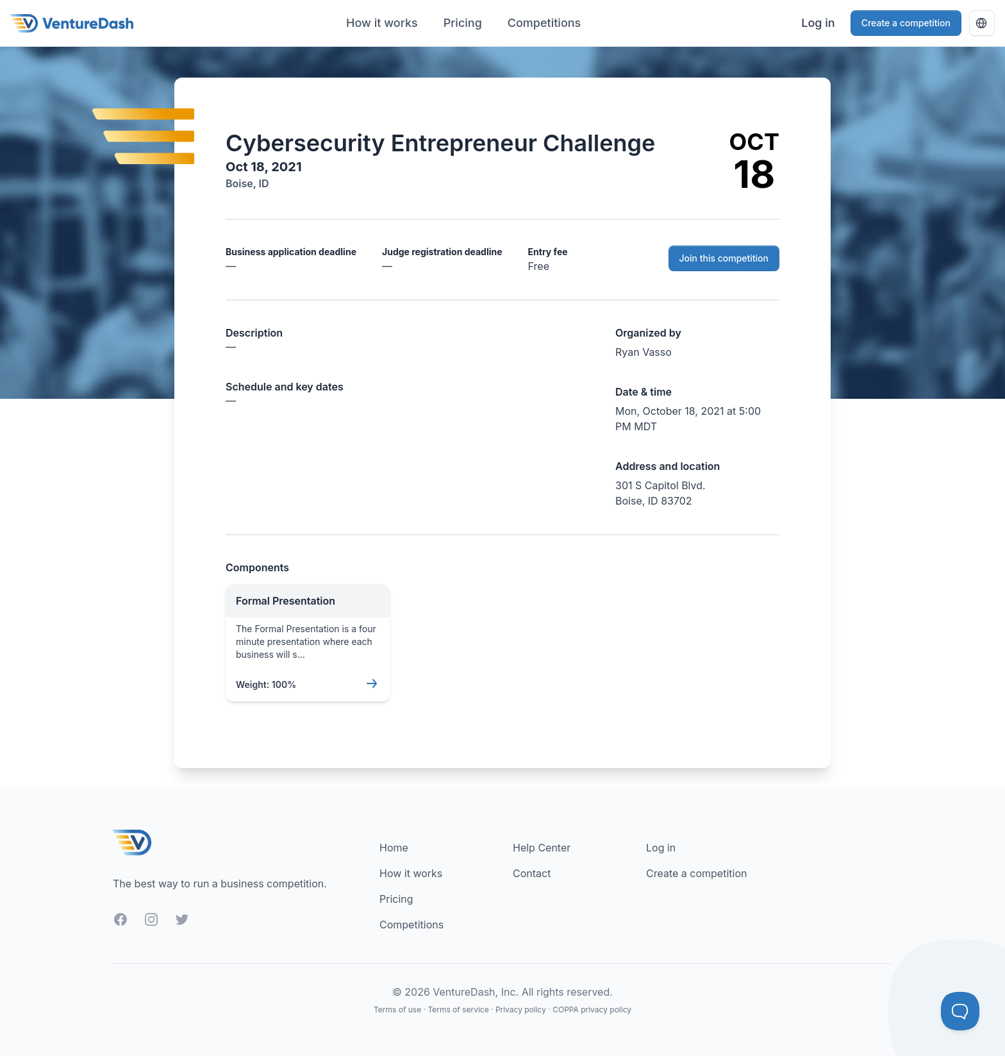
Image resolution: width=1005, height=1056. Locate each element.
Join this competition (724, 258)
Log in (818, 22)
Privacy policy (520, 1009)
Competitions (544, 22)
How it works (382, 22)
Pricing (463, 22)
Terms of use (397, 1009)
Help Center (541, 847)
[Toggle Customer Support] (960, 1011)
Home (393, 847)
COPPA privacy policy (591, 1009)
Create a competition (906, 22)
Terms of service (458, 1009)
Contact (532, 873)
